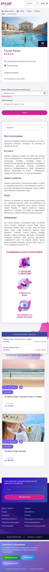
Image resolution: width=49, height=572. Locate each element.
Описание (10, 127)
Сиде (3, 14)
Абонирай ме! (24, 497)
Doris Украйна (7, 526)
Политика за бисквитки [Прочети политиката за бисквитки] (37, 569)
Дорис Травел (8, 11)
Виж (23, 385)
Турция (29, 11)
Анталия (37, 11)
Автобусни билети (9, 519)
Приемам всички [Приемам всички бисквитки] (11, 557)
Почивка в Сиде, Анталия (11, 347)
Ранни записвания (32, 522)
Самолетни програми (10, 522)
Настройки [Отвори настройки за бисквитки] (28, 557)
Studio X (39, 537)
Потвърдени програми (34, 519)
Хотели (21, 11)
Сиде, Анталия (11, 66)
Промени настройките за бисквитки (16, 569)
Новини (28, 508)
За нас (4, 512)
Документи (29, 512)
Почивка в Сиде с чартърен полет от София (17, 339)
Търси (24, 113)
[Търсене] (37, 3)
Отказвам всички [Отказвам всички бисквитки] (11, 563)
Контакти (5, 515)
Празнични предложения (35, 526)
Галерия (24, 32)
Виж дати (7, 392)
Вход (43, 3)
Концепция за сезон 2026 (14, 79)
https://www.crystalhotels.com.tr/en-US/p (21, 61)
